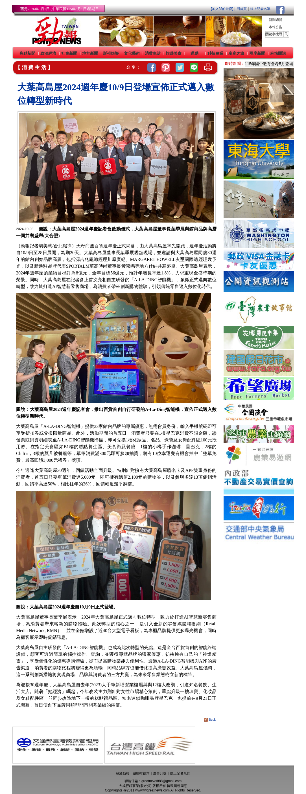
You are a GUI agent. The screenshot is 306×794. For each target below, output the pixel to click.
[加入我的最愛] (222, 9)
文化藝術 (132, 53)
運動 (194, 53)
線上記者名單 (260, 9)
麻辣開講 (278, 53)
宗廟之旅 (236, 53)
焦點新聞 (27, 53)
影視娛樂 (111, 53)
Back (210, 720)
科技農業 (215, 53)
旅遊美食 (174, 53)
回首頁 (242, 9)
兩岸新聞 (257, 53)
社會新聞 (69, 53)
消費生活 (153, 53)
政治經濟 (48, 53)
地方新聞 (90, 53)
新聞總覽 (275, 20)
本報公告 (275, 27)
